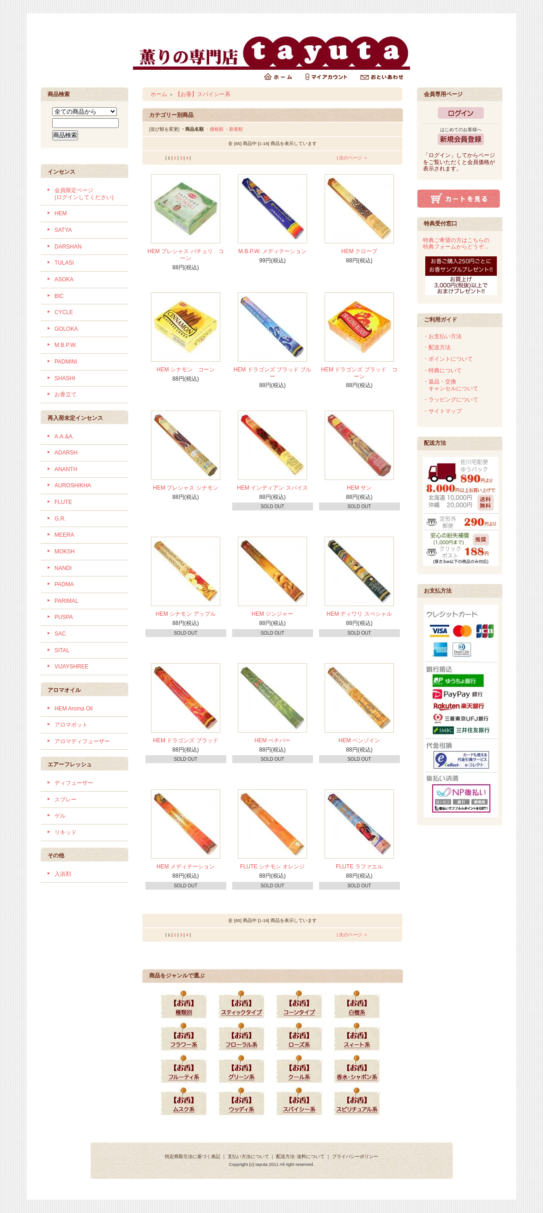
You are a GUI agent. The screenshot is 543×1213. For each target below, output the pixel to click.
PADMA (64, 584)
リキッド (65, 832)
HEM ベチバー (272, 740)
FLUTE (63, 502)
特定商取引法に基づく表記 (192, 1156)
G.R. (60, 519)
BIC (59, 296)
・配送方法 (437, 347)
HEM (60, 213)
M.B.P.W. (65, 345)
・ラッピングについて (450, 399)
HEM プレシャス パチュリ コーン (185, 254)
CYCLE (63, 312)
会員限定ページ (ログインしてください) (84, 193)
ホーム (159, 94)
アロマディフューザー (82, 741)
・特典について (442, 370)
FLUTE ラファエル (359, 866)
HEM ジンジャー (272, 614)
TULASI (64, 263)
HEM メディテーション (186, 866)
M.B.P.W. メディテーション (272, 251)
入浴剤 (62, 874)
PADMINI (65, 361)
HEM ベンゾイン (359, 740)
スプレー (65, 799)
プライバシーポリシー (355, 1156)
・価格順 (214, 129)
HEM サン (359, 488)
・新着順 (233, 129)
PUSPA (63, 617)
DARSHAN (68, 246)
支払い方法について (248, 1156)
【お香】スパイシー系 (202, 94)
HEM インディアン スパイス (272, 488)
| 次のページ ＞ (352, 157)
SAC (60, 634)
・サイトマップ (442, 411)
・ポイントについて (448, 359)
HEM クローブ (359, 251)
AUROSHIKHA (72, 485)
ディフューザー (73, 783)
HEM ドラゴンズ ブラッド (185, 740)
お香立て (65, 394)
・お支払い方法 (442, 336)
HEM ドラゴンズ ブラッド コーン (359, 373)
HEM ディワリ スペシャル (359, 614)
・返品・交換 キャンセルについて (450, 385)
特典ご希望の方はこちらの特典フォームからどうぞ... (456, 243)
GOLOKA (66, 329)
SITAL (61, 650)
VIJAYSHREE (71, 666)
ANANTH (65, 469)
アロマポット (71, 725)
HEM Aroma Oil (73, 708)
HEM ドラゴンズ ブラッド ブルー (273, 373)
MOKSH (64, 551)
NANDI (63, 568)
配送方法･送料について (300, 1156)
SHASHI (64, 378)
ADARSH (66, 452)
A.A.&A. (64, 436)
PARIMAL (66, 601)
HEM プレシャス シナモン (185, 488)
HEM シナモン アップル (185, 614)
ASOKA (63, 279)
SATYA (63, 230)
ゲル (60, 816)
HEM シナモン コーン (186, 369)
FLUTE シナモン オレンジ (272, 866)
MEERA (64, 535)
